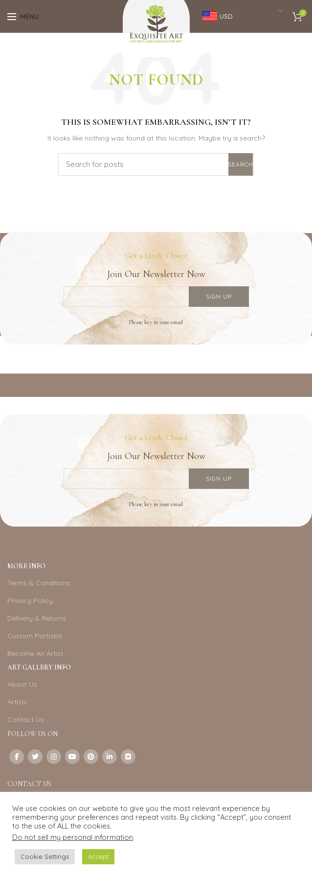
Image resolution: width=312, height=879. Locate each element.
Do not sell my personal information (72, 837)
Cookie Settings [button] (45, 856)
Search (240, 164)
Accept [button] (98, 856)
